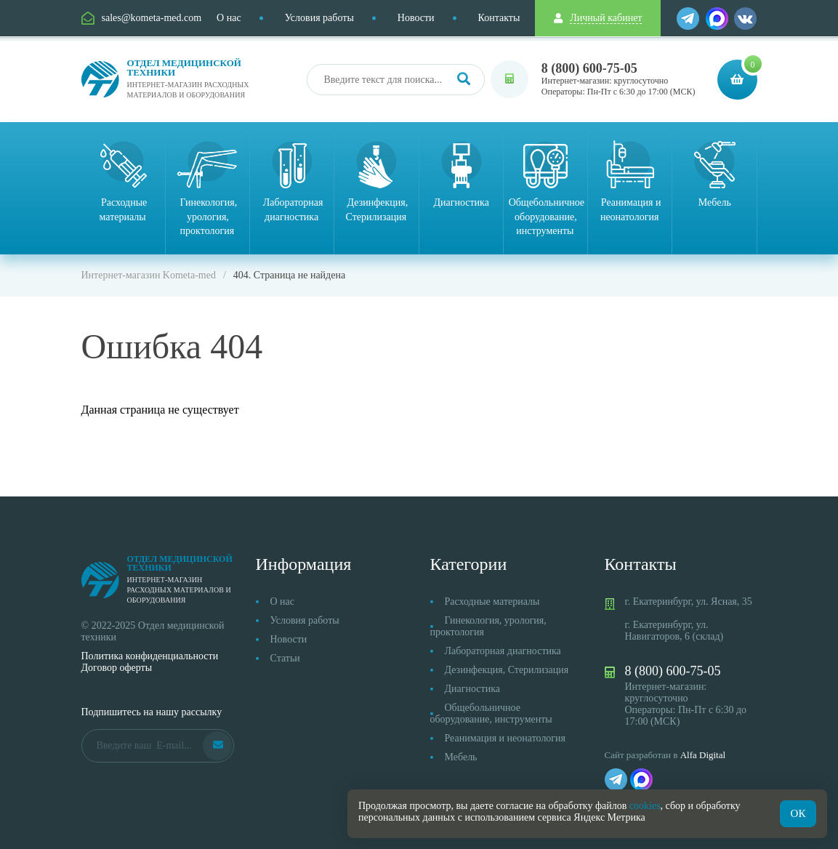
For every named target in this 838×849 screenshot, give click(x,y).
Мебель (461, 757)
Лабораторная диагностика (503, 650)
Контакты (499, 17)
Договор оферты (117, 667)
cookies (645, 805)
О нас (229, 17)
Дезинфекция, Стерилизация (507, 669)
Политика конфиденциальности (150, 656)
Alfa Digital (702, 754)
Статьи (285, 658)
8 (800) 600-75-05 (589, 68)
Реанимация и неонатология (505, 738)
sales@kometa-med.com (152, 17)
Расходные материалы (492, 601)
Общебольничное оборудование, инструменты (491, 713)
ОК (798, 813)
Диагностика (472, 688)
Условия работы (319, 17)
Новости (416, 17)
